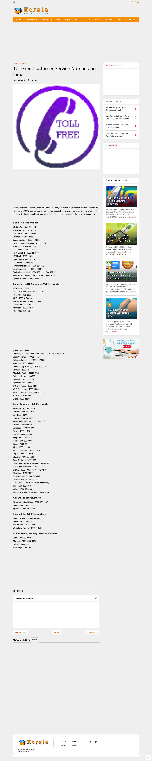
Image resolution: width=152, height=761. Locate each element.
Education (32, 20)
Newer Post (20, 632)
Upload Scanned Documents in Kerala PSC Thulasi (119, 275)
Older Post (92, 632)
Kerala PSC (46, 20)
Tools (87, 20)
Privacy (74, 741)
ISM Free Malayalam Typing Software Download (119, 200)
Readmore (132, 217)
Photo (119, 20)
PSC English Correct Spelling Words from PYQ (119, 312)
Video (97, 20)
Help (67, 20)
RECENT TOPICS (113, 65)
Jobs (58, 20)
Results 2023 (131, 20)
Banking (77, 20)
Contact (63, 745)
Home (18, 20)
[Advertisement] (95, 10)
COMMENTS (111, 145)
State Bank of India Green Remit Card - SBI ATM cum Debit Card (120, 238)
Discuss (74, 745)
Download (108, 20)
